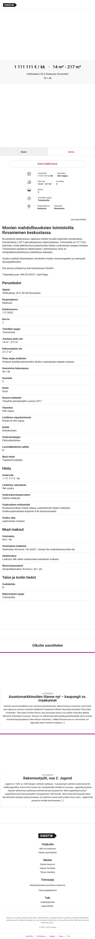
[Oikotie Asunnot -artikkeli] (47, 690)
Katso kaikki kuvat (47, 163)
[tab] (24, 152)
